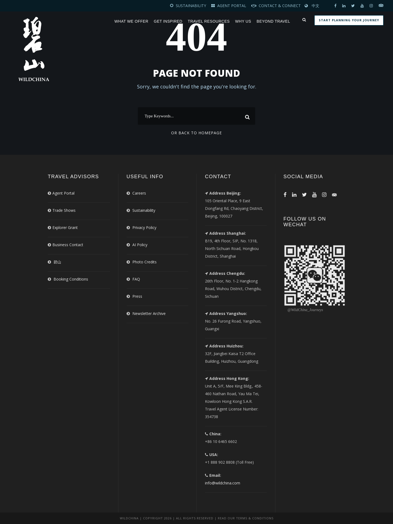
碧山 (57, 261)
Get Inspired (168, 21)
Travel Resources (209, 21)
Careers (139, 193)
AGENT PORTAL (232, 5)
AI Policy (139, 244)
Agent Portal (63, 193)
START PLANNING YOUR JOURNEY (349, 20)
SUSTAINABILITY (191, 5)
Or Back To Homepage (196, 132)
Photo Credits (144, 261)
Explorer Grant (65, 227)
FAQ (136, 279)
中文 (315, 5)
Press (137, 296)
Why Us (243, 21)
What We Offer (131, 21)
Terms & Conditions (254, 518)
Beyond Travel (273, 21)
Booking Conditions (70, 279)
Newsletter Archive (149, 313)
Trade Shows (64, 210)
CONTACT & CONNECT (280, 5)
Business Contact (67, 244)
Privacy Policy (144, 227)
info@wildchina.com (222, 483)
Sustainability (143, 210)
